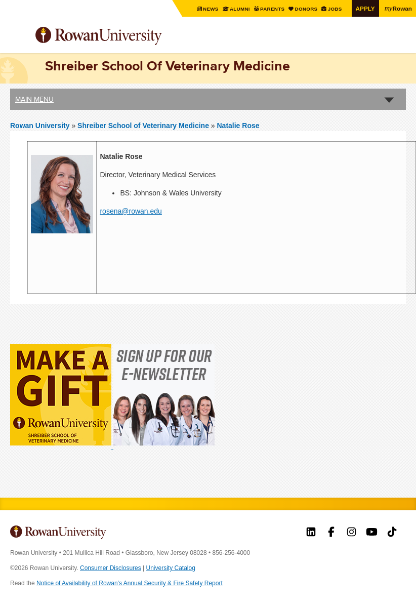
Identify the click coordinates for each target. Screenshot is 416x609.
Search (398, 40)
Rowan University (124, 36)
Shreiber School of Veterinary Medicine (144, 125)
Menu (18, 37)
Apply (365, 8)
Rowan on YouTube (371, 533)
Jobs (335, 9)
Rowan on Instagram (351, 533)
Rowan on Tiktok (392, 533)
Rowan (398, 8)
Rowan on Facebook (331, 533)
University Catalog (170, 568)
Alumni (240, 9)
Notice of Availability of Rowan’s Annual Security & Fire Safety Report (129, 583)
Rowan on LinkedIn (311, 533)
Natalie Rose (238, 125)
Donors (306, 9)
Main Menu (34, 99)
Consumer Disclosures (110, 568)
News (211, 9)
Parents (273, 9)
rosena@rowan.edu (130, 211)
